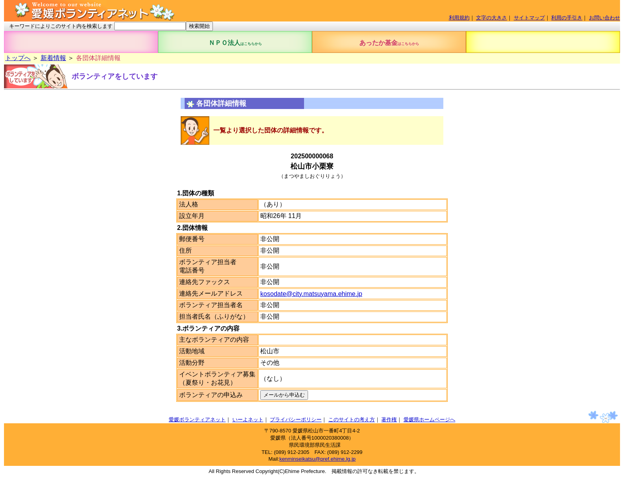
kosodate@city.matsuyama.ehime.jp (311, 293)
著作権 (389, 419)
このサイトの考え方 (351, 419)
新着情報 (53, 58)
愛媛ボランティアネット (197, 419)
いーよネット (247, 419)
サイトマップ (529, 18)
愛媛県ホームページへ (429, 419)
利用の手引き (566, 18)
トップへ (18, 58)
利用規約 (459, 18)
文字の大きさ (491, 18)
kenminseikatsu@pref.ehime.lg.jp (317, 459)
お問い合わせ (604, 18)
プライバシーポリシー (296, 419)
